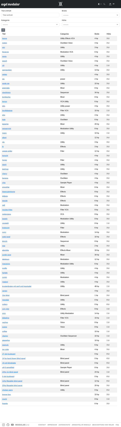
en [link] (113, 4)
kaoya (4, 38)
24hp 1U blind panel (10, 372)
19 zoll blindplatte (9, 363)
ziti (3, 65)
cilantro (5, 336)
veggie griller (7, 151)
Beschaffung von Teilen (103, 425)
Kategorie (5, 20)
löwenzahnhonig (8, 192)
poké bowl (6, 237)
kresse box (6, 394)
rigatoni (5, 282)
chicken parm (7, 390)
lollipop (5, 196)
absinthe (5, 250)
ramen (4, 291)
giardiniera (6, 92)
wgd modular (10, 4)
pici (3, 47)
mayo (4, 133)
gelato (4, 74)
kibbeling (5, 318)
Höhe (64, 20)
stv (3, 79)
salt (3, 205)
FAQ (117, 425)
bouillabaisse (7, 110)
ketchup (5, 169)
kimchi (4, 241)
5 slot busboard (8, 376)
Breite (64, 11)
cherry (4, 174)
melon (4, 43)
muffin (4, 268)
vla (3, 142)
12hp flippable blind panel (12, 381)
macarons (6, 264)
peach (4, 61)
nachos (5, 322)
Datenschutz (64, 425)
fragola (5, 403)
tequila (4, 201)
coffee (4, 331)
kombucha (6, 97)
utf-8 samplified (8, 367)
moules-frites (7, 210)
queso (4, 327)
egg (3, 246)
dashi (4, 165)
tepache (5, 124)
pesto (4, 56)
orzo (4, 313)
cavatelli (5, 223)
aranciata (5, 88)
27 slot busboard (8, 354)
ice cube (5, 349)
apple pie (5, 83)
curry (4, 232)
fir (3, 147)
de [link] (110, 4)
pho (3, 115)
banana (5, 178)
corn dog (5, 309)
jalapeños (6, 340)
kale (3, 119)
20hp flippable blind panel (12, 385)
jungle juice (6, 255)
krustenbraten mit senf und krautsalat (16, 286)
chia (3, 183)
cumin (4, 277)
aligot (4, 138)
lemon (4, 101)
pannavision (7, 70)
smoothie (5, 187)
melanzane (6, 214)
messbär (5, 300)
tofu (3, 106)
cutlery (4, 304)
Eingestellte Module (81, 425)
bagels (4, 219)
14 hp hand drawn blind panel (13, 358)
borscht (5, 156)
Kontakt (42, 425)
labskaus (5, 259)
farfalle (5, 273)
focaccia (5, 52)
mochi (4, 399)
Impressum (52, 425)
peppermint (6, 129)
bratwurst (5, 228)
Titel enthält (6, 11)
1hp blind (5, 295)
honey (4, 160)
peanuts (5, 345)
